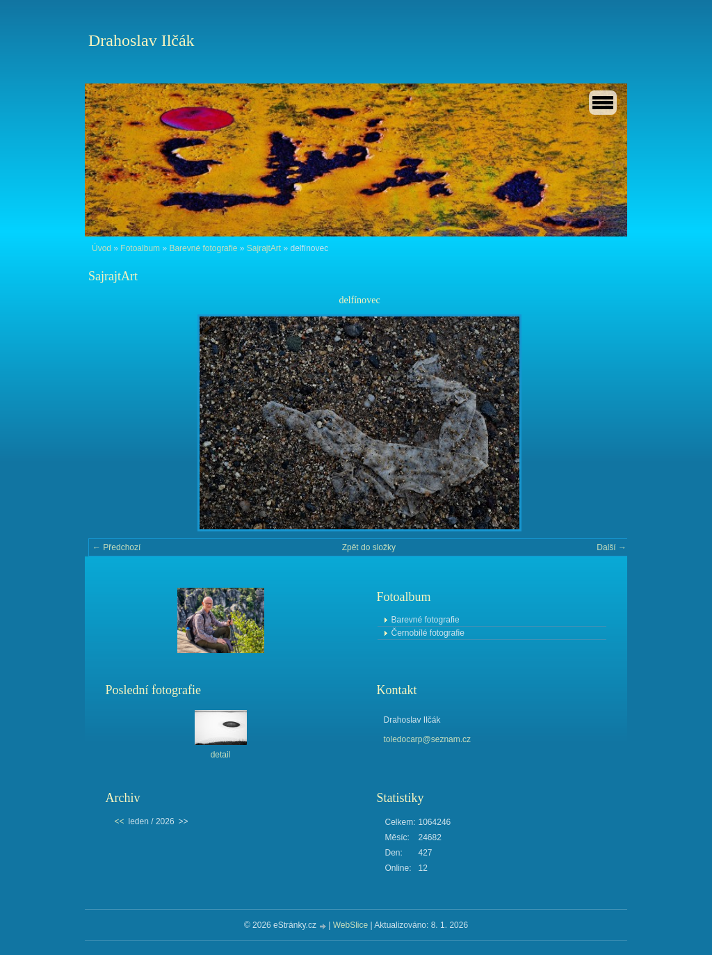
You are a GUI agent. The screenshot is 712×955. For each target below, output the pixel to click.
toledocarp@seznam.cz (427, 739)
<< (119, 821)
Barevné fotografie (203, 248)
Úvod (101, 248)
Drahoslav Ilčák (141, 40)
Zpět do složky (369, 547)
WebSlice (350, 925)
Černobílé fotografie (427, 633)
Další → (611, 547)
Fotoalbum (140, 248)
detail (221, 755)
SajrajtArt (264, 248)
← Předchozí (116, 547)
